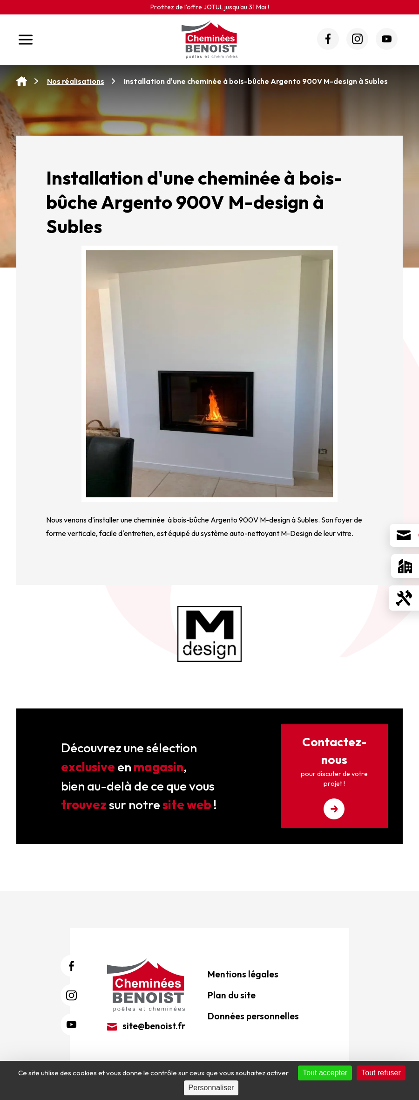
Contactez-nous (334, 776)
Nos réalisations (75, 81)
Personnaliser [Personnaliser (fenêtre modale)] (211, 1088)
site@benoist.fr (146, 1025)
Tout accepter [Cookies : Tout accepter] (325, 1073)
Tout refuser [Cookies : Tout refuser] (380, 1073)
